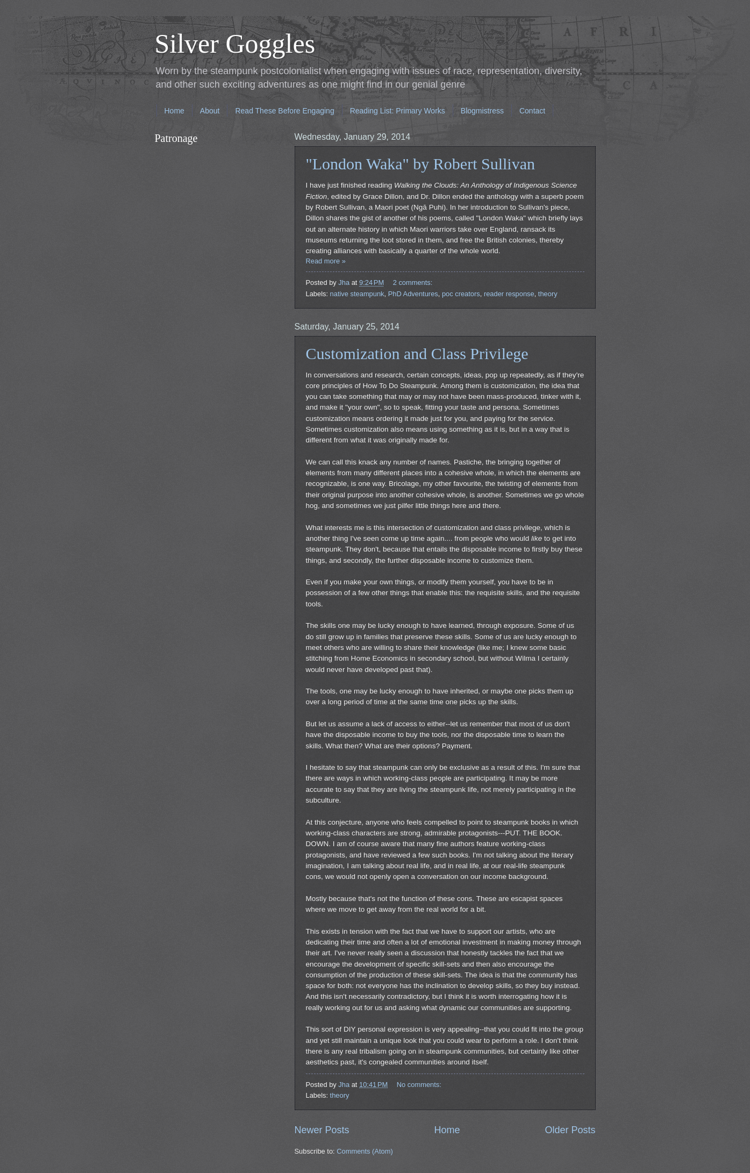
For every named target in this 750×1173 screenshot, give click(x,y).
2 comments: (413, 282)
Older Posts (570, 1130)
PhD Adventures (413, 294)
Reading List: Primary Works (397, 110)
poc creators (461, 294)
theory (548, 294)
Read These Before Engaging (284, 110)
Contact (532, 110)
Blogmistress (482, 110)
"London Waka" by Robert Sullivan (420, 164)
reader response (509, 294)
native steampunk (357, 294)
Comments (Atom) (364, 1151)
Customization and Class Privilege (417, 353)
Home (174, 110)
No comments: (420, 1085)
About (210, 110)
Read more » (326, 261)
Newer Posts (322, 1130)
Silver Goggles (235, 43)
